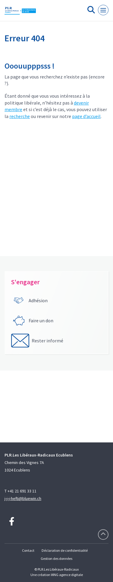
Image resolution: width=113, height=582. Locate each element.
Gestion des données (56, 558)
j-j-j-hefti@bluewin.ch (23, 498)
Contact (28, 550)
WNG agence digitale (67, 574)
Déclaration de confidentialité (65, 550)
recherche (19, 116)
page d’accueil (86, 116)
